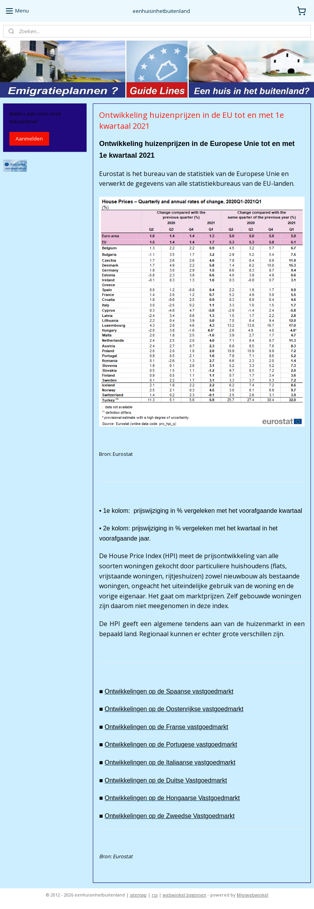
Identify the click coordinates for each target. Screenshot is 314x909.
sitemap (138, 895)
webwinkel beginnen (184, 895)
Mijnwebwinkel (252, 895)
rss (155, 895)
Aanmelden (29, 138)
